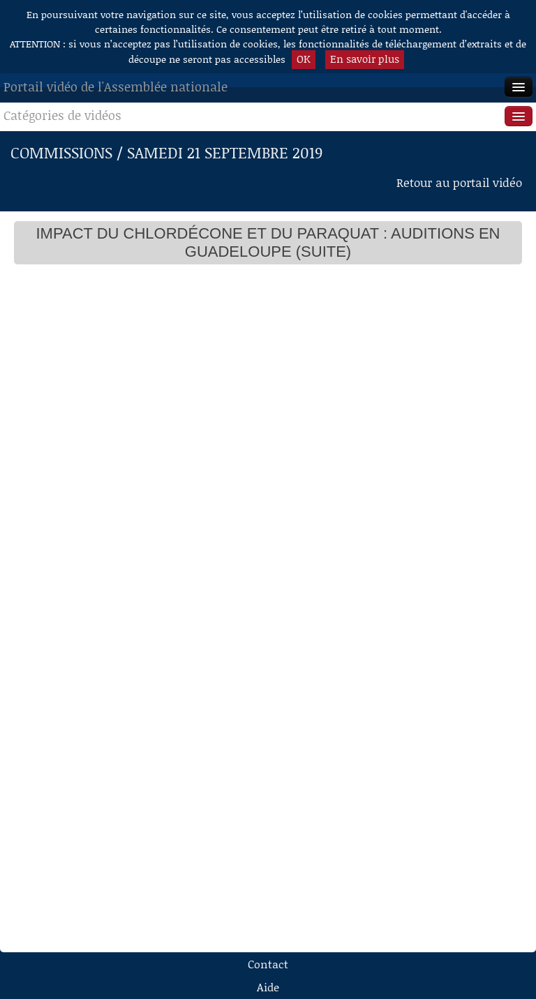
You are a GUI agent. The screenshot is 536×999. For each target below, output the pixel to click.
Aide (268, 987)
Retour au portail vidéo (459, 182)
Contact (268, 964)
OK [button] (304, 58)
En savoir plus (364, 58)
